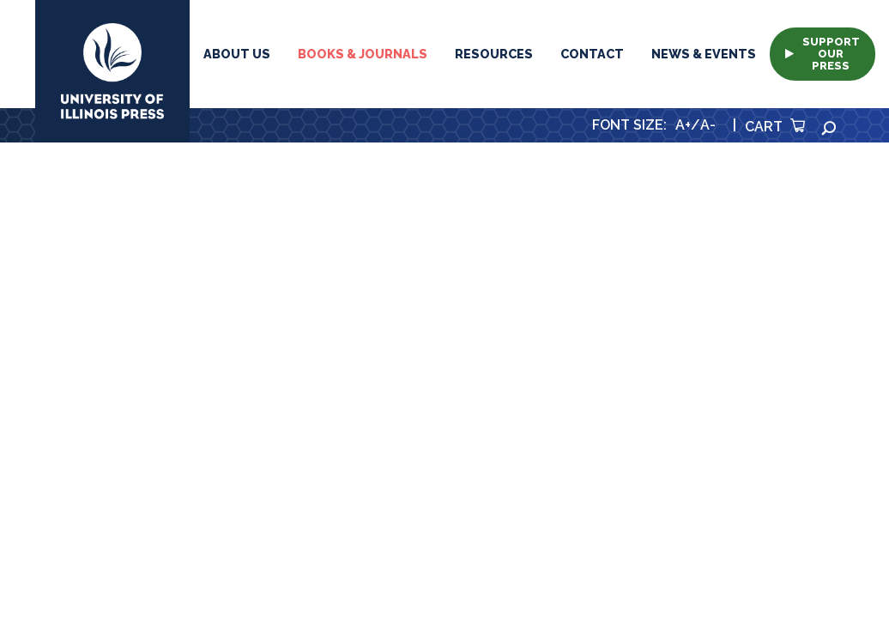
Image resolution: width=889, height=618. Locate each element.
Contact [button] (592, 53)
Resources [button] (494, 53)
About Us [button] (236, 53)
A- (708, 125)
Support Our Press (822, 53)
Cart (775, 126)
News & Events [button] (703, 53)
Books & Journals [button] (362, 53)
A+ (683, 125)
